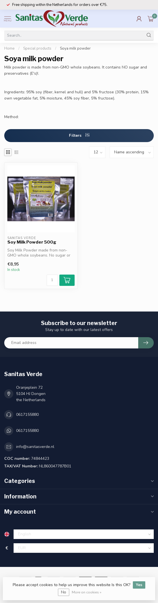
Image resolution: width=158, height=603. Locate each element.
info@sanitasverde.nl (35, 446)
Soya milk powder (75, 48)
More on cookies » (86, 592)
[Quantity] (52, 280)
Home (9, 48)
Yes (139, 584)
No (63, 592)
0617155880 (27, 414)
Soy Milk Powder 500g (31, 242)
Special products (37, 48)
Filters (79, 135)
